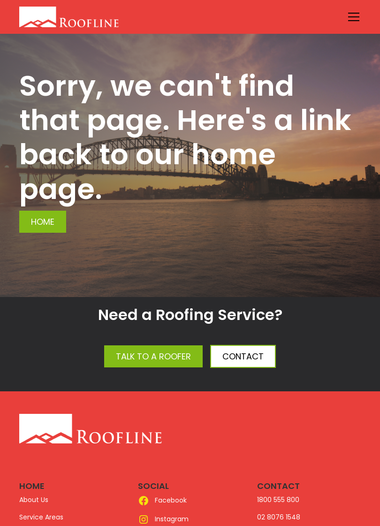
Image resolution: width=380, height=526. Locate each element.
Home (42, 222)
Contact (243, 356)
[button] (351, 17)
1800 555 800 (278, 499)
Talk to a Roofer (153, 356)
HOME (32, 486)
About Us (33, 499)
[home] (90, 17)
